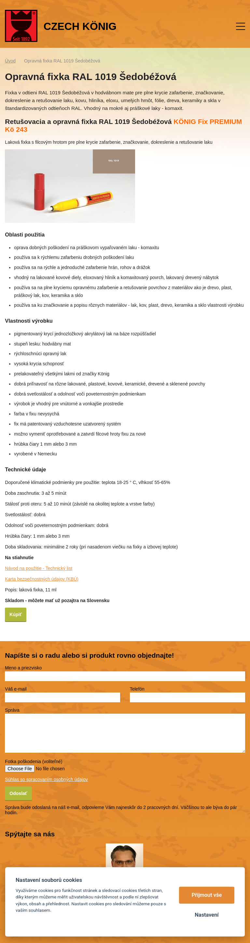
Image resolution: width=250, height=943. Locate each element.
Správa (12, 710)
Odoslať (18, 793)
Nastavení (206, 915)
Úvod (10, 60)
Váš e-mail (15, 689)
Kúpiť (15, 614)
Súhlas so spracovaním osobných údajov (46, 779)
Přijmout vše (207, 895)
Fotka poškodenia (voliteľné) (33, 761)
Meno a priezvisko (23, 667)
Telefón (137, 689)
